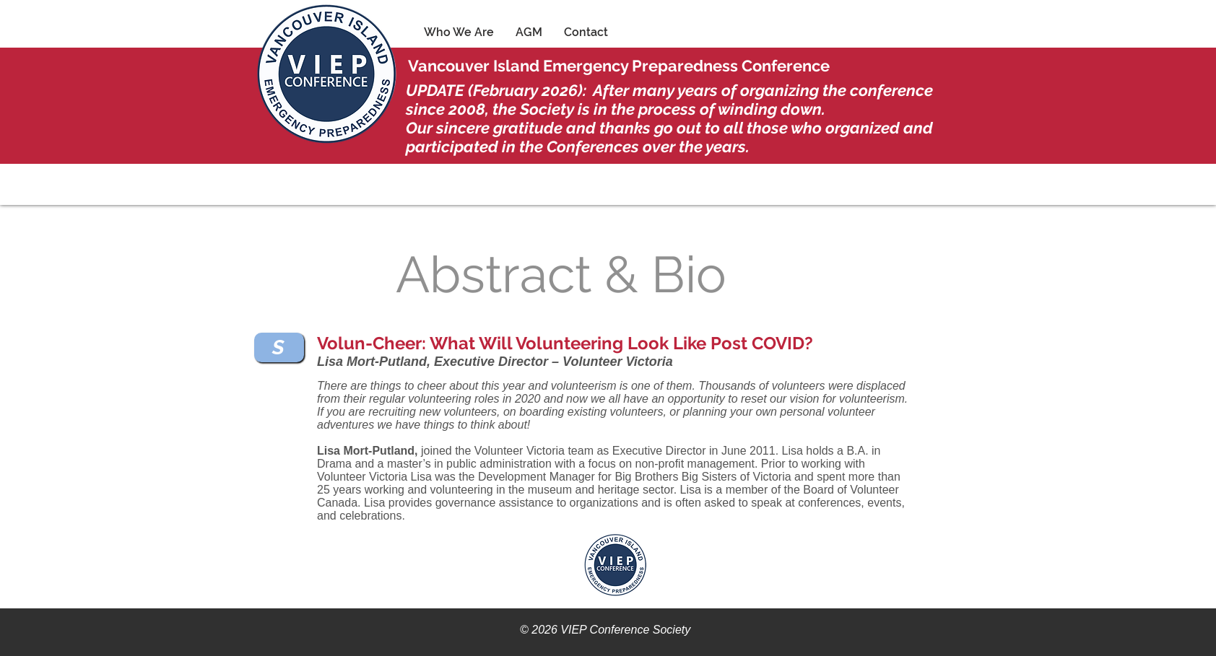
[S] (279, 347)
